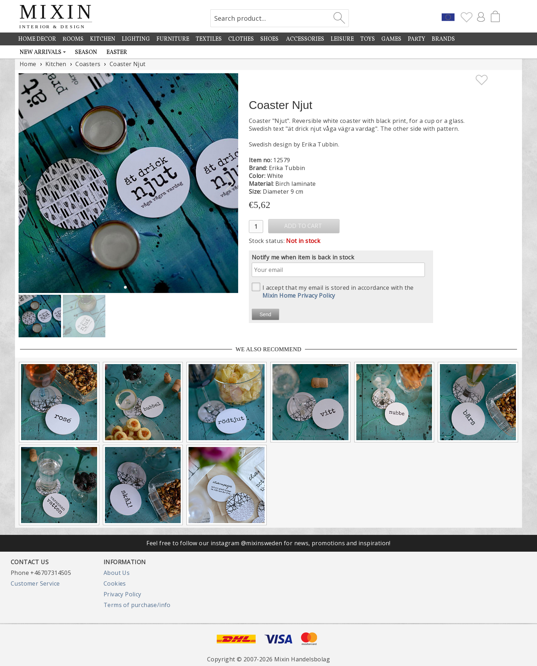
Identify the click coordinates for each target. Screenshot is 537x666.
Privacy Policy (122, 594)
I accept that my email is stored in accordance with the (333, 291)
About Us (117, 573)
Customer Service (35, 583)
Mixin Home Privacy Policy (298, 295)
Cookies (115, 583)
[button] (230, 183)
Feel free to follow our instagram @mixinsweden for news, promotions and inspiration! (268, 543)
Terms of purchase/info (137, 605)
